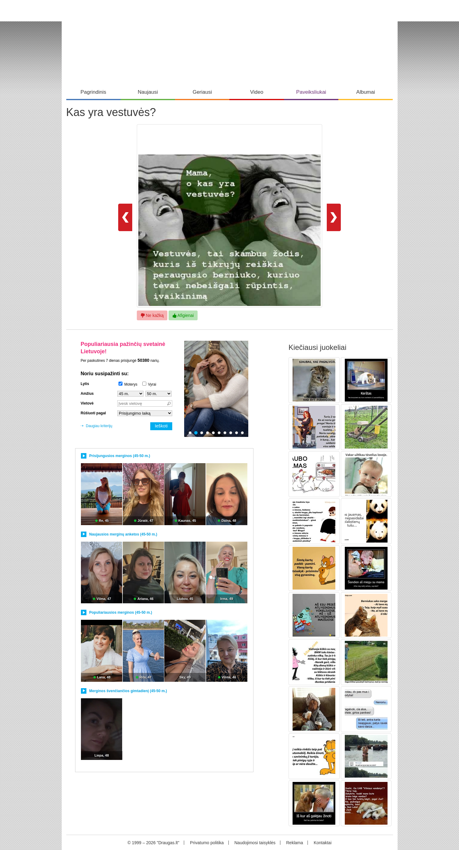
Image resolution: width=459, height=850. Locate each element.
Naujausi (148, 92)
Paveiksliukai (311, 92)
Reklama (294, 842)
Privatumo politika (207, 842)
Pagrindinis (93, 92)
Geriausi (202, 92)
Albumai (365, 92)
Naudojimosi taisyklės (254, 842)
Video (256, 92)
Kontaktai (322, 842)
